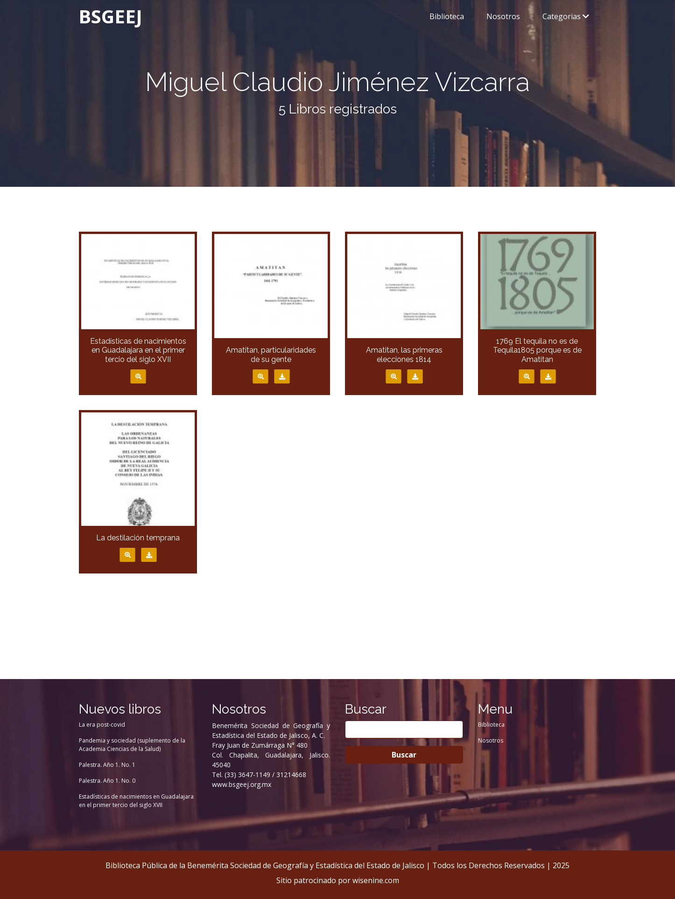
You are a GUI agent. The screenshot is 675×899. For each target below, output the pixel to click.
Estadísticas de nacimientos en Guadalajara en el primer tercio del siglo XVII (136, 801)
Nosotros (503, 16)
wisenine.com (375, 880)
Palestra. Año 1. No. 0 (107, 781)
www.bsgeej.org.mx (241, 784)
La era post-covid (102, 725)
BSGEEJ (110, 16)
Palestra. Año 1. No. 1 (107, 765)
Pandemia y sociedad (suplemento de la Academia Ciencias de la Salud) (132, 744)
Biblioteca (446, 16)
